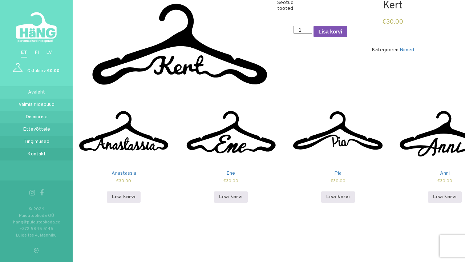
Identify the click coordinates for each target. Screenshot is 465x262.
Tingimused (36, 142)
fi (37, 52)
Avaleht (36, 92)
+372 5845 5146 (36, 229)
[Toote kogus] (303, 30)
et (24, 52)
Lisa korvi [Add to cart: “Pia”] (338, 197)
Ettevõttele (36, 129)
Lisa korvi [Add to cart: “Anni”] (445, 197)
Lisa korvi (330, 32)
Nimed (407, 50)
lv (49, 52)
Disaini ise (36, 117)
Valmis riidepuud (36, 105)
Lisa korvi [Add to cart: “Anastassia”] (124, 197)
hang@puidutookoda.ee (36, 222)
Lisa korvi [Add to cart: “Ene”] (231, 197)
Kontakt (36, 154)
